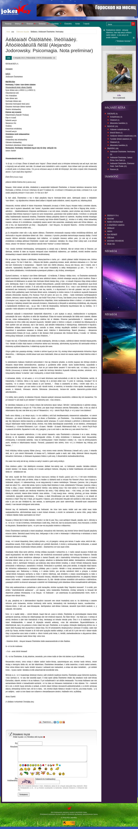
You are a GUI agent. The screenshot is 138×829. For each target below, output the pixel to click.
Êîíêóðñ (110, 238)
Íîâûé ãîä (111, 244)
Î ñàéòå (86, 24)
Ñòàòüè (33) (112, 126)
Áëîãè (77, 24)
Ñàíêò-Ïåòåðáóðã (115, 222)
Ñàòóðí (110, 219)
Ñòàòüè (30, 24)
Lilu (12, 32)
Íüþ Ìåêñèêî (112, 235)
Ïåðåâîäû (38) (113, 148)
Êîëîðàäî (110, 228)
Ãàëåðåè (55, 24)
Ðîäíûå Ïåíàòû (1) (116, 133)
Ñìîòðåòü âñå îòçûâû (36, 737)
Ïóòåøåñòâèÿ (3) (116, 117)
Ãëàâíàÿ (8, 24)
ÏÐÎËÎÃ (8, 74)
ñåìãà (109, 231)
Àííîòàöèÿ (9, 69)
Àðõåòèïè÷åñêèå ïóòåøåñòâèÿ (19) (123, 136)
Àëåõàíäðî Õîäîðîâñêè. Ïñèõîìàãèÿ (50, 32)
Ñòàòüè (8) (114, 169)
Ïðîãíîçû (18, 24)
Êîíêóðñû (68, 24)
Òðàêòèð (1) (114, 120)
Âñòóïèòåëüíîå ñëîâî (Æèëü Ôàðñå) (19, 87)
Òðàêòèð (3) (114, 142)
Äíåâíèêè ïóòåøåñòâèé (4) (119, 130)
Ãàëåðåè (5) (112, 114)
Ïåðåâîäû (42, 24)
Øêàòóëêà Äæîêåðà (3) (118, 145)
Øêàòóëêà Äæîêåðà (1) (118, 123)
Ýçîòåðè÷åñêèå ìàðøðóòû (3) (121, 139)
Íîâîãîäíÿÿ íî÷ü (113, 216)
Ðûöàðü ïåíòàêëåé (115, 241)
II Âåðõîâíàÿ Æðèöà (115, 225)
